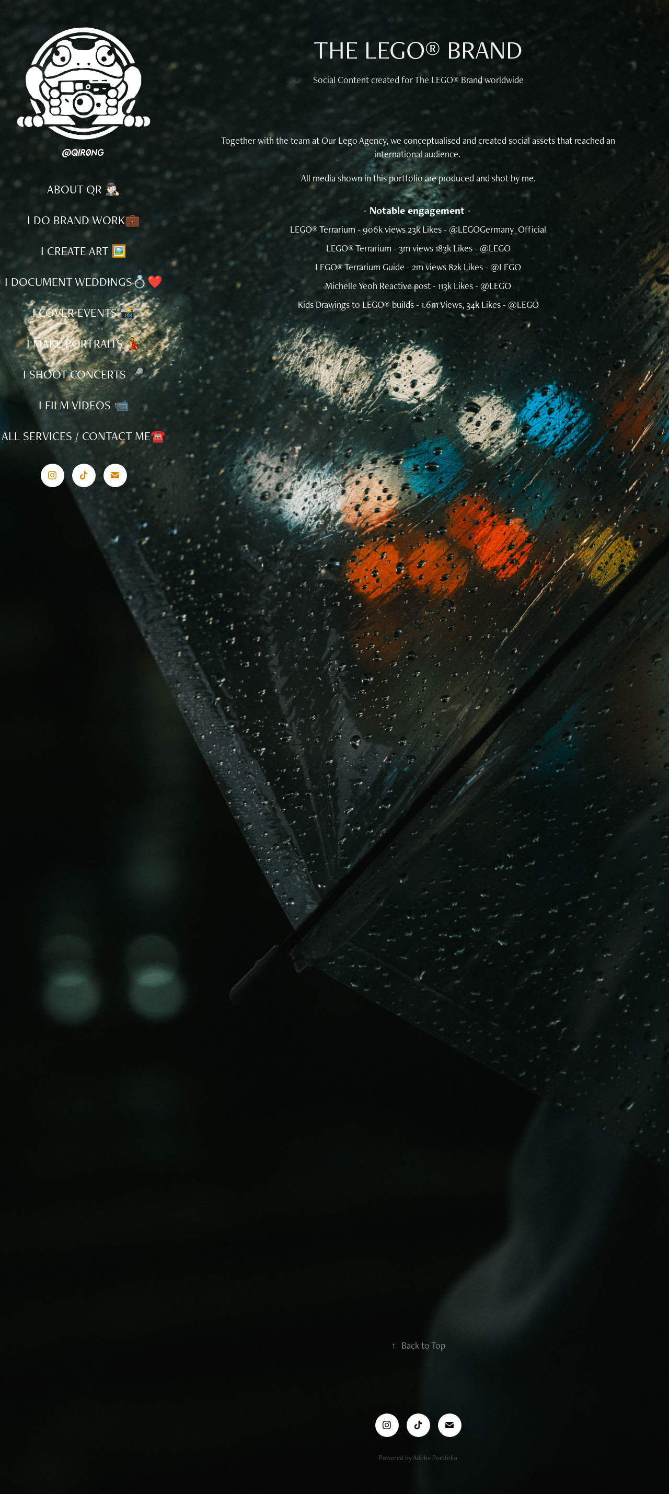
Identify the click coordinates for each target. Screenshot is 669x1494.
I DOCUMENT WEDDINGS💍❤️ (84, 282)
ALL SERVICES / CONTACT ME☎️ (84, 436)
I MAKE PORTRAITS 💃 (84, 343)
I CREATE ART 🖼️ (83, 251)
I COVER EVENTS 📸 (83, 312)
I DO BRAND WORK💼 (83, 220)
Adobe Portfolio (435, 1457)
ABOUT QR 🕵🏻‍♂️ (83, 189)
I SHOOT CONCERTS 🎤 (83, 374)
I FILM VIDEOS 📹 (84, 405)
